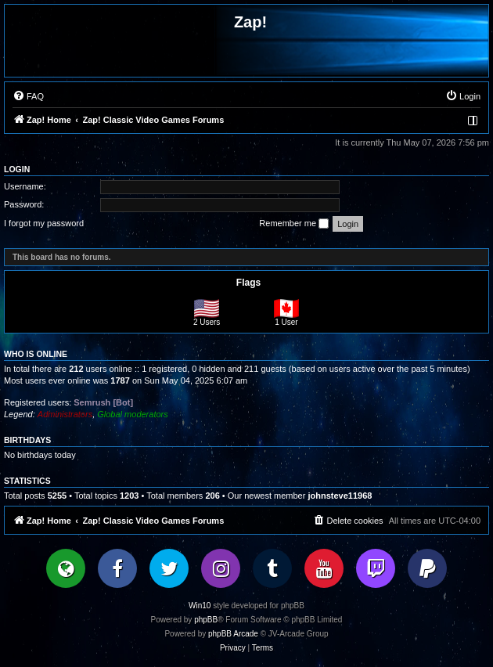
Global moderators (132, 414)
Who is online (35, 354)
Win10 (200, 605)
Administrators (65, 414)
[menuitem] (28, 96)
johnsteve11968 (340, 495)
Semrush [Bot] (103, 402)
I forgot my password (44, 223)
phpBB (206, 619)
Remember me (294, 223)
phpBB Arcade (233, 633)
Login (17, 169)
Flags (248, 282)
